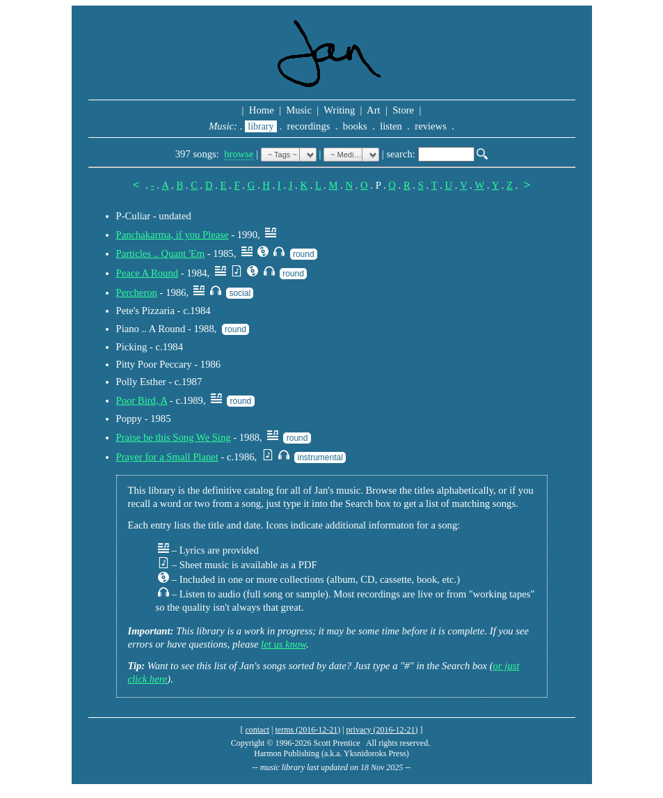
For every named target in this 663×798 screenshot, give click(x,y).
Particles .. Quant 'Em (160, 253)
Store (403, 110)
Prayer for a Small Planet (167, 456)
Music (299, 110)
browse (238, 153)
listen (391, 126)
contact (257, 730)
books (354, 126)
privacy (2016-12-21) (382, 730)
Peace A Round (147, 273)
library (261, 126)
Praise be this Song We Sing (173, 437)
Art (374, 110)
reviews (431, 126)
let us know (283, 644)
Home (261, 110)
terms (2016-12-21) (308, 730)
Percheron (136, 292)
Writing (339, 110)
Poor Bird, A (142, 400)
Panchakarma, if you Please (172, 234)
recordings (309, 126)
